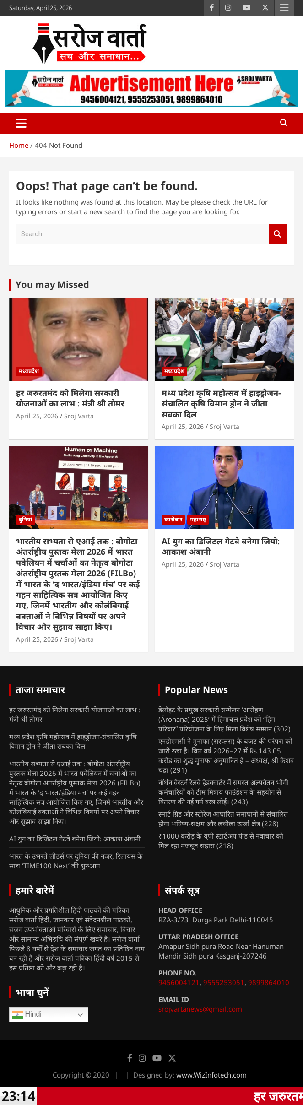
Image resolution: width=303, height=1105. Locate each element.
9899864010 (268, 982)
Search (278, 234)
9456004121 (179, 982)
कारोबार (173, 519)
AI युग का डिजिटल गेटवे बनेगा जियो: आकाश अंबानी (221, 546)
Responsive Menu (284, 8)
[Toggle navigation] (21, 123)
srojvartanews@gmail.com (200, 1008)
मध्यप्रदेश (29, 371)
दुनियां (25, 519)
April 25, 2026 (37, 416)
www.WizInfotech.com (211, 1074)
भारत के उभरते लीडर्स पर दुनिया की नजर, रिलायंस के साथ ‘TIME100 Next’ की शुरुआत (76, 860)
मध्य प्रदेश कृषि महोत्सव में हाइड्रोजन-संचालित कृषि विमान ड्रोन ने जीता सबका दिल (221, 403)
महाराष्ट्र (198, 519)
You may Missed (52, 284)
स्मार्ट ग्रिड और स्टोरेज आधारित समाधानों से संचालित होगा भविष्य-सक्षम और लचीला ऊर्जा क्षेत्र (223, 818)
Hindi (27, 1014)
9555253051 (223, 982)
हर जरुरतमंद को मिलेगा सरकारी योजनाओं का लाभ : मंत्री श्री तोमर (70, 398)
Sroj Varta (79, 416)
